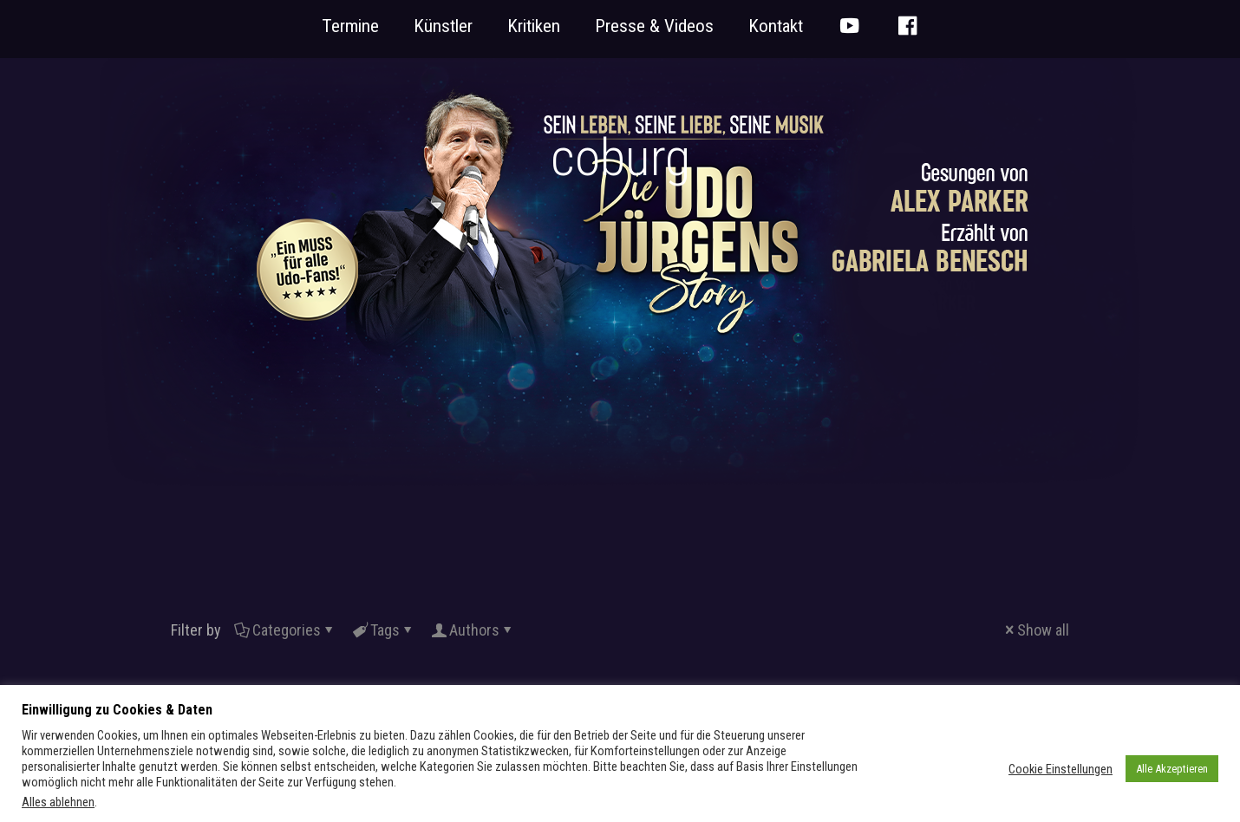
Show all (1035, 630)
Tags (383, 630)
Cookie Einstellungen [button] (1060, 769)
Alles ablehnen (58, 802)
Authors (473, 630)
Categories (285, 630)
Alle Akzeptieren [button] (1172, 768)
